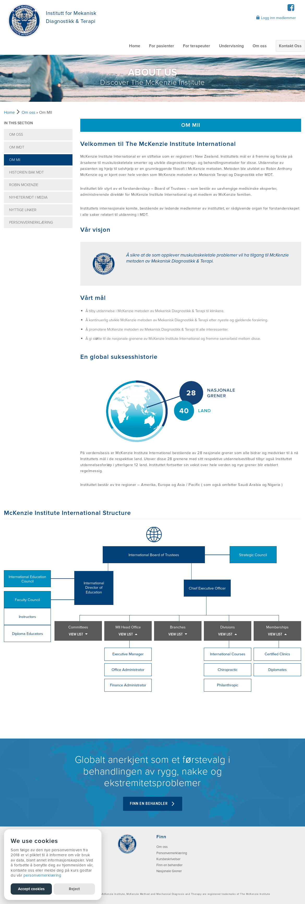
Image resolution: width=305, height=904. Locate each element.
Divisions (227, 631)
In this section (18, 123)
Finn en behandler (169, 865)
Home (134, 46)
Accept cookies (31, 889)
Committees (78, 631)
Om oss (260, 46)
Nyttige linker (22, 210)
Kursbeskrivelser (168, 859)
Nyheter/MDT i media (28, 197)
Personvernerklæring (31, 222)
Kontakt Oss (290, 46)
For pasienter (161, 46)
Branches (178, 631)
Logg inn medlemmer (276, 17)
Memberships (277, 631)
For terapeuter (196, 46)
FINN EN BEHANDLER (152, 803)
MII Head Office (128, 631)
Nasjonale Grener (169, 871)
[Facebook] (291, 9)
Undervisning (231, 46)
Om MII (14, 160)
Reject (74, 889)
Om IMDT (16, 147)
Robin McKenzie (23, 185)
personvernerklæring (42, 875)
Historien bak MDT (26, 172)
